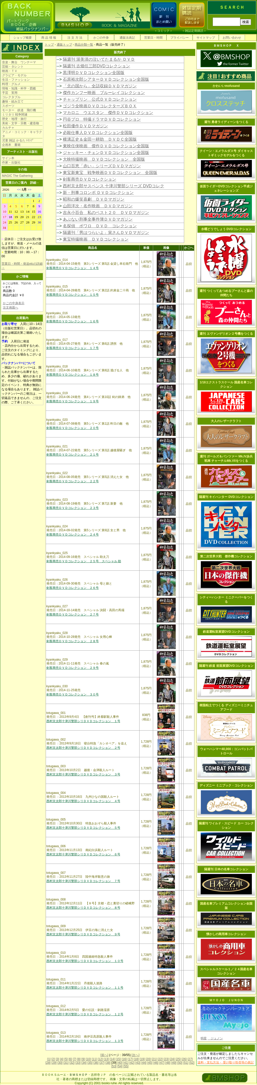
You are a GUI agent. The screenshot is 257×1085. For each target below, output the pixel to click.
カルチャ (8, 127)
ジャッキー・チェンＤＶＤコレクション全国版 (106, 152)
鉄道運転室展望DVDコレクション (226, 631)
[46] (156, 1062)
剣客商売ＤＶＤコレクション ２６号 (72, 588)
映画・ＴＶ (9, 71)
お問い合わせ (232, 37)
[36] (95, 1062)
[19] (142, 1059)
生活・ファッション (16, 79)
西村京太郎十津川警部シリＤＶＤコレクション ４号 (83, 801)
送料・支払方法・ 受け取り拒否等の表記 (225, 1062)
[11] (94, 1059)
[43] (138, 1062)
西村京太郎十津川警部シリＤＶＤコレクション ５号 (83, 828)
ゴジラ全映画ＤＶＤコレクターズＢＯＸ (100, 106)
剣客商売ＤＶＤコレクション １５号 (72, 294)
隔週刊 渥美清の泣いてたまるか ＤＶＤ (99, 59)
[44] (143, 1062)
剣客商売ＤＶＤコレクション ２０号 (72, 428)
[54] (119, 1066)
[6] (70, 1059)
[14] (112, 1059)
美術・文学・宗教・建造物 (20, 123)
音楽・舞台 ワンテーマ (19, 62)
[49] (173, 1062)
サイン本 (8, 158)
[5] (66, 1059)
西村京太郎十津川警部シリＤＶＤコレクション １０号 (84, 961)
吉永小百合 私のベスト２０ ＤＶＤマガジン (106, 212)
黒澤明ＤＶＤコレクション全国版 (93, 72)
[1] (49, 1059)
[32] (72, 1062)
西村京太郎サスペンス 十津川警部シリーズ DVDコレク (113, 186)
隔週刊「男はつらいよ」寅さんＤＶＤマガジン (106, 232)
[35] (90, 1062)
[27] (190, 1059)
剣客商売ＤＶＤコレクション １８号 (72, 374)
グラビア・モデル (14, 75)
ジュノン (215, 1038)
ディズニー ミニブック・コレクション (226, 785)
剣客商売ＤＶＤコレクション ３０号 (72, 694)
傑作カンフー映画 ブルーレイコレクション (104, 92)
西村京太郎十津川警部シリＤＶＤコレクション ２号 (83, 748)
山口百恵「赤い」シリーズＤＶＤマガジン (102, 166)
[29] (54, 1062)
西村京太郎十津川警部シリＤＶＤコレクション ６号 (83, 854)
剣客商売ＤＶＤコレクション (89, 179)
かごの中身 (101, 37)
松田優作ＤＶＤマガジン (85, 126)
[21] (154, 1059)
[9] (83, 1059)
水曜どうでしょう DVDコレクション (226, 229)
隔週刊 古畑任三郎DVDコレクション (96, 66)
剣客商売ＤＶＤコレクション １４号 (72, 268)
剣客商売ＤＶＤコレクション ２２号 (72, 481)
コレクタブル (11, 97)
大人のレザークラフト (226, 421)
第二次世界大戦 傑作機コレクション (226, 556)
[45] (149, 1062)
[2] (53, 1059)
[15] (118, 1059)
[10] (88, 1059)
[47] (161, 1062)
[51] (185, 1062)
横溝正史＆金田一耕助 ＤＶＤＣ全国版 (100, 139)
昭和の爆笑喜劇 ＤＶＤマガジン (93, 199)
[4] (61, 1059)
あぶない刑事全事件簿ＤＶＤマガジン (98, 219)
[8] (79, 1059)
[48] (167, 1062)
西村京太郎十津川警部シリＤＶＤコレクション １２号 (84, 1014)
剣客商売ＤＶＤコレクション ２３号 (72, 508)
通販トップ (64, 44)
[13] (106, 1059)
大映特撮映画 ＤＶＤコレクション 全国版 (104, 159)
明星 (204, 1038)
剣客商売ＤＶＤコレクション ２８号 (72, 641)
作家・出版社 (11, 162)
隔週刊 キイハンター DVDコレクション (226, 497)
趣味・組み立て (13, 101)
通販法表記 (127, 37)
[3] (57, 1059)
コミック (163, 31)
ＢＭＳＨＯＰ (78, 1075)
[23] (166, 1059)
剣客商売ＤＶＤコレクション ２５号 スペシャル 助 (83, 561)
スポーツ (8, 106)
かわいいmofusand (226, 86)
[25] (178, 1059)
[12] (100, 1059)
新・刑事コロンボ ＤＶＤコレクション (98, 192)
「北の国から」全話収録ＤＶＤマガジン (100, 86)
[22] (160, 1059)
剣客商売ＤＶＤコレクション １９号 (72, 401)
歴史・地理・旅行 (14, 119)
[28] (48, 1062)
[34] (83, 1062)
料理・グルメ (11, 84)
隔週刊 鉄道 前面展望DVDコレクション (226, 666)
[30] (60, 1062)
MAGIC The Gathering (17, 176)
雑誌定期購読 (194, 31)
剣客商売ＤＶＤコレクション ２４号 (72, 534)
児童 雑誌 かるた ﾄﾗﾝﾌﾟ (18, 140)
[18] (136, 1059)
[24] (172, 1059)
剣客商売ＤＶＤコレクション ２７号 (72, 614)
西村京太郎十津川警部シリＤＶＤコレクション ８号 (83, 907)
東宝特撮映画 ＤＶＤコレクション (95, 239)
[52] (191, 1062)
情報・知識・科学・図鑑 (19, 88)
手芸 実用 (9, 93)
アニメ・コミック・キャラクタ (22, 134)
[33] (78, 1062)
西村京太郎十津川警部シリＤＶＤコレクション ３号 (83, 774)
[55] (125, 1066)
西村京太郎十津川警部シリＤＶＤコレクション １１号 (84, 987)
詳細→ (34, 183)
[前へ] (104, 1055)
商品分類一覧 (84, 44)
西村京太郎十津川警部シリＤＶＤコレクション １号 (83, 721)
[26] (184, 1059)
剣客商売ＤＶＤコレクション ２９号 (72, 668)
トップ (49, 44)
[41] (125, 1062)
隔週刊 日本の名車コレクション (226, 869)
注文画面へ (10, 307)
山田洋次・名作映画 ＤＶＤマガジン (98, 206)
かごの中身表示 (13, 303)
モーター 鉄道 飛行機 (19, 110)
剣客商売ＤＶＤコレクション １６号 (72, 321)
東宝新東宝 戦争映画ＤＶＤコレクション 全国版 (110, 172)
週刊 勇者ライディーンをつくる (226, 122)
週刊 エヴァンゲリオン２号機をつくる (226, 333)
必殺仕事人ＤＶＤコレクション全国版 (98, 132)
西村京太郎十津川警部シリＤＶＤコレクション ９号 (83, 934)
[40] (119, 1062)
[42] (131, 1062)
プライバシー (179, 37)
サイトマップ (205, 37)
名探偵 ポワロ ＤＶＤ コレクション (100, 226)
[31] (65, 1062)
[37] (101, 1062)
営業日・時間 (153, 37)
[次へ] (136, 1055)
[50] (179, 1062)
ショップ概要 (22, 37)
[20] (148, 1059)
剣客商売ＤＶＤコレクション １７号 (72, 348)
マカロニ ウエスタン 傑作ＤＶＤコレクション (108, 112)
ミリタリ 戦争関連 (14, 114)
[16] (124, 1059)
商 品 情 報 (48, 37)
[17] (130, 1059)
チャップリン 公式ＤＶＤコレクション (100, 99)
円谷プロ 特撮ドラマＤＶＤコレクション (102, 119)
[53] (113, 1066)
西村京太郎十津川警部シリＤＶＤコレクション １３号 (84, 1041)
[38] (108, 1062)
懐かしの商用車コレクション (226, 934)
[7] (74, 1059)
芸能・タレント (13, 66)
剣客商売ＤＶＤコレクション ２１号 (72, 454)
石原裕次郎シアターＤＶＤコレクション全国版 (106, 79)
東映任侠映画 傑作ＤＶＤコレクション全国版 (106, 146)
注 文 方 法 (74, 37)
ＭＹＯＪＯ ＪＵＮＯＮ (226, 1000)
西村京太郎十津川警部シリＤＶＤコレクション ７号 (83, 881)
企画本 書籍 (11, 145)
